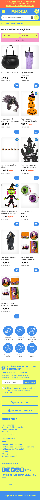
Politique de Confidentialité (13, 449)
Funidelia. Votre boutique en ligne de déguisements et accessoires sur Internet (20, 11)
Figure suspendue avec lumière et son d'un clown (10, 212)
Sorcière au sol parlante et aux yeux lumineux (9, 120)
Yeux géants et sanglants (26, 212)
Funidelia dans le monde (12, 444)
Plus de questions (9, 434)
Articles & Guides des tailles (13, 427)
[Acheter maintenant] (16, 85)
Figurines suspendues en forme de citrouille (29, 120)
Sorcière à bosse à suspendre (8, 258)
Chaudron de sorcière (9, 73)
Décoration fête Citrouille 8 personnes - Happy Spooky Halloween (29, 258)
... (1, 23)
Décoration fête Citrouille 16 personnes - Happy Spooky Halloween (10, 304)
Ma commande (8, 425)
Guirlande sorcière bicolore (8, 166)
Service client (20, 402)
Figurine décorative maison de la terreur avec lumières (28, 166)
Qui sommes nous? (9, 456)
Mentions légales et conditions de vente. (18, 447)
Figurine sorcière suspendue (27, 74)
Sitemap (5, 454)
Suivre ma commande (20, 410)
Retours (5, 432)
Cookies (5, 451)
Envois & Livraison (9, 429)
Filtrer (9, 36)
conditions (11, 390)
